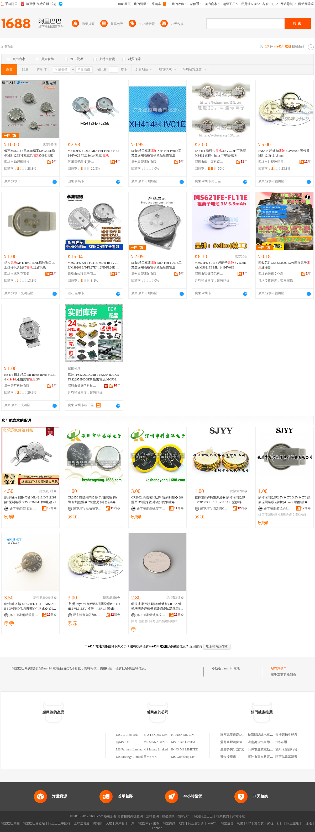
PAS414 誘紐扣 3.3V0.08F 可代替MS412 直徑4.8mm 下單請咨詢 (220, 153)
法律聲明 (152, 816)
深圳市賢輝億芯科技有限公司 (209, 274)
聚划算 (120, 823)
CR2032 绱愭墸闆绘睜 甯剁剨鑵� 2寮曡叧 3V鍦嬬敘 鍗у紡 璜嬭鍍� (157, 500)
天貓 (109, 823)
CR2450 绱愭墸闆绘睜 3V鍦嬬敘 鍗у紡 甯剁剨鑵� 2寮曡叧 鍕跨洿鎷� (93, 500)
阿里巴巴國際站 (34, 823)
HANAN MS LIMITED (186, 735)
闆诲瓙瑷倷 (139, 621)
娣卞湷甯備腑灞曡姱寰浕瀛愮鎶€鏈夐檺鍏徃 (23, 615)
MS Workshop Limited (185, 757)
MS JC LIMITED (127, 735)
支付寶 (259, 823)
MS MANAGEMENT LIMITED (164, 742)
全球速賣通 (82, 823)
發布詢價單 (279, 668)
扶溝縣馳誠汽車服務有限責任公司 (271, 735)
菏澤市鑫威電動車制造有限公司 (270, 749)
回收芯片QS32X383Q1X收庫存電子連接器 (284, 265)
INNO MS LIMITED (184, 749)
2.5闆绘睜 (300, 515)
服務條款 (168, 816)
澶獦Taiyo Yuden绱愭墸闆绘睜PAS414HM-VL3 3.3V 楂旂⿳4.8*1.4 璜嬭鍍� (94, 606)
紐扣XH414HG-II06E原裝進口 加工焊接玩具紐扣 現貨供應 (29, 265)
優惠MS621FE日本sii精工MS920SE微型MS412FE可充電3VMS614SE (29, 153)
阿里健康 (292, 823)
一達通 (307, 823)
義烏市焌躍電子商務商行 (82, 274)
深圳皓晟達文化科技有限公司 (272, 274)
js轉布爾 (281, 742)
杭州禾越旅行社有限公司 (292, 749)
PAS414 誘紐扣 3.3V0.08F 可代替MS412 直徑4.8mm (283, 153)
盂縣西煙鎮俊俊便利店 (236, 742)
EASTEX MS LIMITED (159, 735)
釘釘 (280, 823)
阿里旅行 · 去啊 (148, 823)
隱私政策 (184, 816)
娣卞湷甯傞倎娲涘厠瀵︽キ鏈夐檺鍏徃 (150, 615)
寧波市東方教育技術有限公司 (268, 757)
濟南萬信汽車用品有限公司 (267, 742)
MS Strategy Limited (129, 757)
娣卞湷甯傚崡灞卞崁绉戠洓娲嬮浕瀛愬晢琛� (87, 508)
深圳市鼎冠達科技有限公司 (18, 162)
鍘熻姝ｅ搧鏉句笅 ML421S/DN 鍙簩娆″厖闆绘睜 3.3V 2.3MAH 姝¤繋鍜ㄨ (30, 500)
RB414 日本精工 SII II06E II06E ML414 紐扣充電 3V (30, 377)
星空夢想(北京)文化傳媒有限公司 (243, 749)
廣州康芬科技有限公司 (18, 386)
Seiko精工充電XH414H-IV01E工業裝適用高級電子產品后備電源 (156, 153)
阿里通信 (227, 823)
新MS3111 (123, 742)
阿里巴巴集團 (10, 823)
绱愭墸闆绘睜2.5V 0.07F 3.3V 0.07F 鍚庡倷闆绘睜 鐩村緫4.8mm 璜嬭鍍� (284, 500)
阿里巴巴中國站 (59, 823)
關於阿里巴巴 (203, 816)
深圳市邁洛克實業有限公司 (18, 274)
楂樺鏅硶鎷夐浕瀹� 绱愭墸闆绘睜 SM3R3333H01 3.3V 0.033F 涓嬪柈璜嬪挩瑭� (220, 500)
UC (248, 823)
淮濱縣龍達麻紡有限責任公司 (240, 735)
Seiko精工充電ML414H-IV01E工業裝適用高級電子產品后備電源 (156, 265)
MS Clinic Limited (183, 742)
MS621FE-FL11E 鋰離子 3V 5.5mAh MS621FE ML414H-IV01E (220, 265)
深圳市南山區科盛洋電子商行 (209, 162)
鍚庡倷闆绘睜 (267, 515)
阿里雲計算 (196, 823)
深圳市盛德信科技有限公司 (82, 386)
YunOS (212, 823)
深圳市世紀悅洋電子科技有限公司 (272, 162)
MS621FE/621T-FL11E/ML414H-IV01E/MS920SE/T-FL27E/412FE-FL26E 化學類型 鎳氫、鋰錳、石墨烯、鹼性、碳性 (93, 265)
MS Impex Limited (156, 749)
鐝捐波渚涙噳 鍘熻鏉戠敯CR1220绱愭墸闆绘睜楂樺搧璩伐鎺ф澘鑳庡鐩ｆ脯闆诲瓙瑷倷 (157, 606)
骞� (52, 508)
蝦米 (182, 823)
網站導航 (238, 816)
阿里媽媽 (169, 823)
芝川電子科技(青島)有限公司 (82, 162)
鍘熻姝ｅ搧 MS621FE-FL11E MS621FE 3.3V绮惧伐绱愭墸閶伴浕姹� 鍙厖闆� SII (30, 606)
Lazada (157, 828)
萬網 (240, 823)
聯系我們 (222, 816)
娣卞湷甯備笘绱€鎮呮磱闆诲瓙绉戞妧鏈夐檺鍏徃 (214, 508)
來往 (270, 823)
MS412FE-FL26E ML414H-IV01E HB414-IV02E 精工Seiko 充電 (93, 153)
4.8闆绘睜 (285, 515)
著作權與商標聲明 (130, 816)
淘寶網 (97, 823)
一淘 (131, 823)
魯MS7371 (151, 757)
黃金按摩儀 (228, 757)
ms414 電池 (232, 668)
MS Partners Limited (129, 749)
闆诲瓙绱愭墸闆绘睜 (163, 621)
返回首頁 (196, 646)
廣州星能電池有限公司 (145, 162)
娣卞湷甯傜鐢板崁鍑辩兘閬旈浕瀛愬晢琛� (23, 508)
